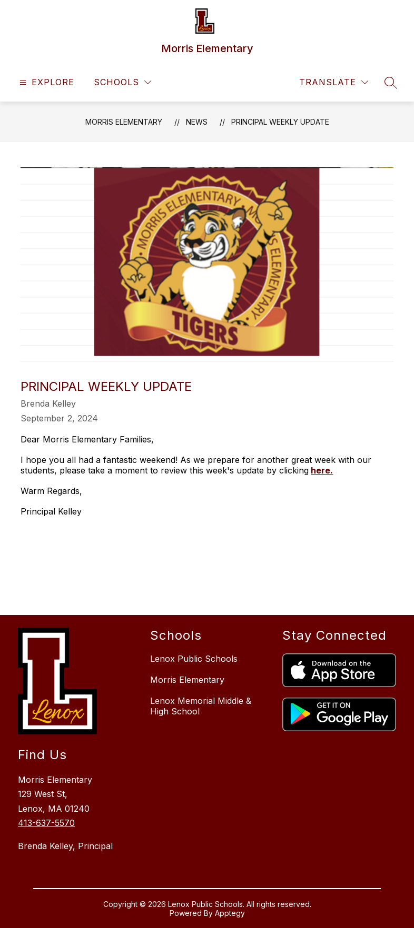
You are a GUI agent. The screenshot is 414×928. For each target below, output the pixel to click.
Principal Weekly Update (280, 121)
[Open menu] (45, 82)
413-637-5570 (46, 823)
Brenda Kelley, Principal (65, 846)
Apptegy (230, 913)
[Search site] (391, 82)
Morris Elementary (123, 121)
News (197, 121)
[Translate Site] (334, 82)
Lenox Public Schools (194, 658)
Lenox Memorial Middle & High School (200, 706)
